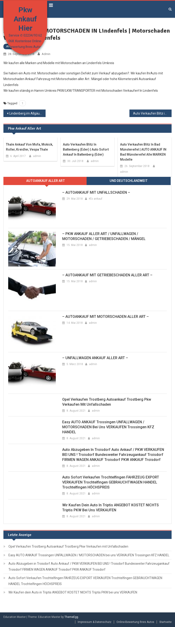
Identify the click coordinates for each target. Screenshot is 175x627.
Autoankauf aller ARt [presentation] (45, 181)
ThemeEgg (71, 617)
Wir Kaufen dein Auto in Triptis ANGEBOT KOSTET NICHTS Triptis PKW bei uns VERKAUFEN (110, 507)
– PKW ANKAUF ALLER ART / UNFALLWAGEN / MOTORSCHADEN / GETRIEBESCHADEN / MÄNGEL (104, 236)
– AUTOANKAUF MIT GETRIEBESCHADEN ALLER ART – (107, 275)
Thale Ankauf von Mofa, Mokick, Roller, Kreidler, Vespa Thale (29, 147)
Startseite (165, 622)
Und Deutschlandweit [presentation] (129, 181)
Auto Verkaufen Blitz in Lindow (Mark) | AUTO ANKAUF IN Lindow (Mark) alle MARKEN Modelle (152, 113)
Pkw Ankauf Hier (25, 18)
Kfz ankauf (95, 198)
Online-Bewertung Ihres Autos (135, 622)
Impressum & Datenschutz (94, 622)
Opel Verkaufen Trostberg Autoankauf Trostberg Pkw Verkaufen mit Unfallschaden (106, 402)
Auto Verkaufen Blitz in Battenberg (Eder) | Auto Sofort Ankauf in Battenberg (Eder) (86, 149)
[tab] (45, 181)
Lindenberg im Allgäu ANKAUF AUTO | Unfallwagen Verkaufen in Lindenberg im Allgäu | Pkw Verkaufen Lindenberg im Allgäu (27, 113)
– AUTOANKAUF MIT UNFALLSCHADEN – (96, 192)
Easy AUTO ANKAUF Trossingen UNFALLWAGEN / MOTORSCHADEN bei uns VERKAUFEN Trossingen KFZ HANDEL (108, 427)
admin (46, 54)
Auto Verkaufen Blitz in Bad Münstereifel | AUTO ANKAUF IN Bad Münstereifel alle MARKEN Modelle (143, 152)
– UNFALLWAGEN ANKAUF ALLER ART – (95, 358)
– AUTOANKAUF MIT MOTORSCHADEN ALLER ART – (105, 316)
